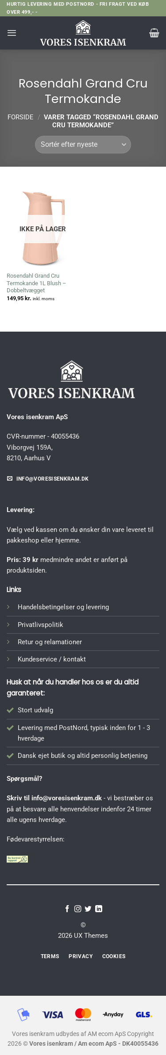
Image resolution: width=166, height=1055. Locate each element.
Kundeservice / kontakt (52, 659)
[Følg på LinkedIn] (98, 909)
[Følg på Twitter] (88, 909)
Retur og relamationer (50, 642)
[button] (12, 32)
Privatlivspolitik (40, 625)
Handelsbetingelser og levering (63, 607)
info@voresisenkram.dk (66, 798)
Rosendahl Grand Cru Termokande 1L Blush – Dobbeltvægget (36, 283)
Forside (21, 117)
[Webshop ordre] (83, 144)
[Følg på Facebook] (67, 909)
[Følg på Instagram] (77, 909)
